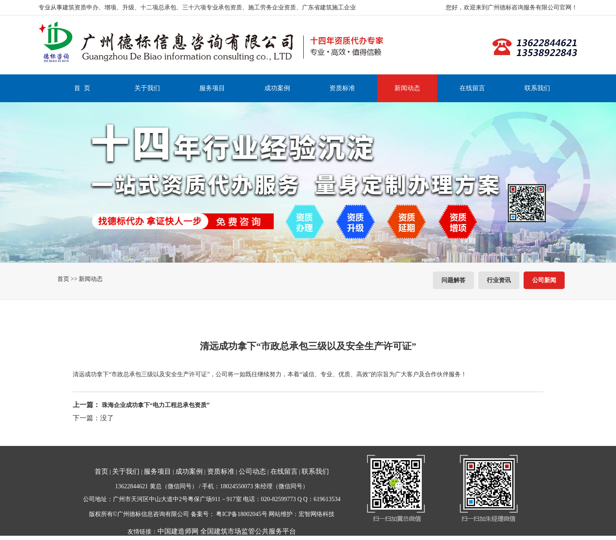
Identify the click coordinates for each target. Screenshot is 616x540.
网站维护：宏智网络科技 (302, 514)
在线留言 (472, 88)
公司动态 (252, 471)
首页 (63, 279)
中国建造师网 (177, 531)
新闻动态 (407, 88)
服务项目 (212, 88)
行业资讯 (499, 280)
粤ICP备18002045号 (241, 514)
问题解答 (453, 280)
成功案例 (277, 88)
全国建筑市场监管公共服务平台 (248, 531)
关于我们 (147, 88)
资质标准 (342, 88)
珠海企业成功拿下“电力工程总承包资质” (156, 405)
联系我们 (537, 88)
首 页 (82, 88)
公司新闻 (544, 280)
